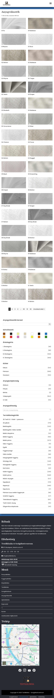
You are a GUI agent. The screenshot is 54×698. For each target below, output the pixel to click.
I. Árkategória (7, 346)
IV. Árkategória (7, 358)
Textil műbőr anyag (9, 503)
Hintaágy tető (7, 461)
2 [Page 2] (12, 309)
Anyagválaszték (6, 596)
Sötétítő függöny (8, 496)
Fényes (5, 389)
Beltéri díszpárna (8, 433)
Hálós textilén (7, 454)
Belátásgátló (7, 426)
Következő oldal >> (39, 309)
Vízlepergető (7, 396)
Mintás (5, 392)
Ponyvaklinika (5, 574)
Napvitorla (6, 489)
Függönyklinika (6, 579)
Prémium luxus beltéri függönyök (13, 492)
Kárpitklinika (5, 583)
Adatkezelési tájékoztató (9, 616)
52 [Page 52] (30, 309)
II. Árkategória (7, 350)
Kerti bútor (6, 468)
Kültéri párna (7, 475)
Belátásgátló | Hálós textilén (12, 430)
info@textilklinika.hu (8, 556)
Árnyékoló (6, 423)
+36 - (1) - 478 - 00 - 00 (10, 552)
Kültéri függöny (8, 472)
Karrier (3, 612)
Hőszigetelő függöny (9, 465)
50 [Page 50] (24, 309)
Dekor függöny (8, 444)
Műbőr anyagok (8, 479)
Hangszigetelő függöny (10, 458)
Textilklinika (5, 587)
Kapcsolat (4, 604)
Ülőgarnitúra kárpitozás (10, 506)
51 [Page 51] (27, 309)
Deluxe (5, 368)
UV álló (5, 400)
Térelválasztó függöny (10, 499)
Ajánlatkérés (5, 600)
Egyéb (5, 447)
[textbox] (27, 410)
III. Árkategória (7, 354)
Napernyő (6, 485)
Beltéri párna (7, 440)
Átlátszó (5, 385)
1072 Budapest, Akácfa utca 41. (12, 547)
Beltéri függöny (8, 437)
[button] (27, 607)
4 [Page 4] (17, 309)
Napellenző (6, 482)
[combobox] (27, 410)
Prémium (6, 371)
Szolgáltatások (6, 591)
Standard (6, 375)
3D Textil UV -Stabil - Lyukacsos (13, 419)
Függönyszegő (8, 451)
